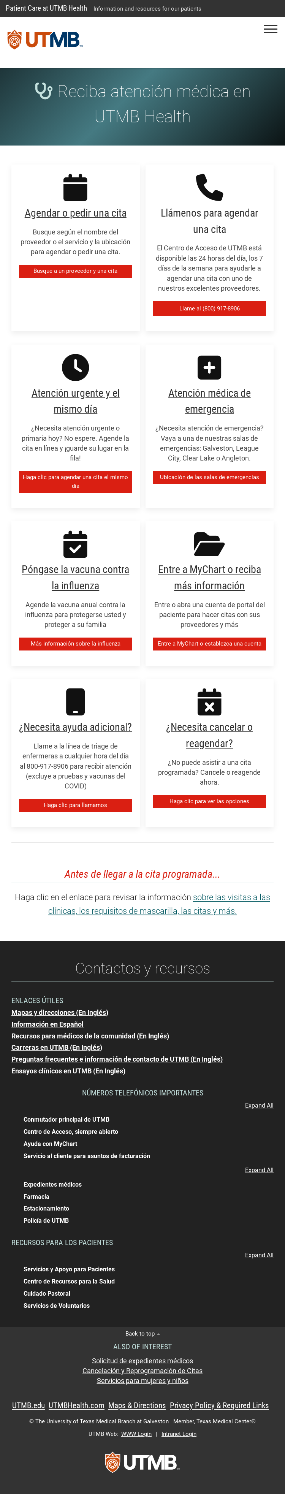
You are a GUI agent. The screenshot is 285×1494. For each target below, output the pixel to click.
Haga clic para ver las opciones (209, 801)
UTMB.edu (28, 1405)
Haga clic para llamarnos (75, 805)
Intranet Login (179, 1434)
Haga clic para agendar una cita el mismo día (75, 481)
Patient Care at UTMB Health (46, 8)
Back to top (142, 1333)
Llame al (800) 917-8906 (209, 308)
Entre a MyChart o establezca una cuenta (209, 643)
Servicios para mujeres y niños (142, 1381)
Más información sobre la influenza (75, 643)
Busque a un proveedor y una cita (75, 270)
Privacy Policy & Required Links (219, 1405)
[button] (270, 29)
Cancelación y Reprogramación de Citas (142, 1371)
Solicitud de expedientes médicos (142, 1361)
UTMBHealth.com (76, 1405)
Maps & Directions (137, 1405)
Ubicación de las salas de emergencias (209, 477)
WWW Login (136, 1434)
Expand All (259, 1105)
